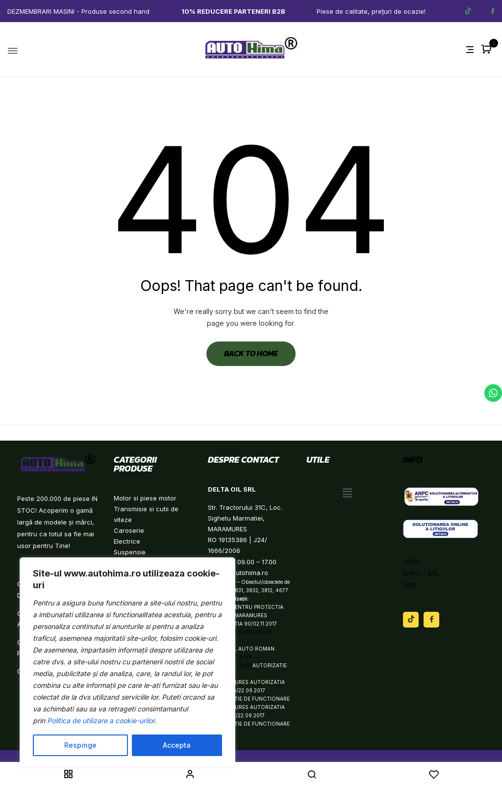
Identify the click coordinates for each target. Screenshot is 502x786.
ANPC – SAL (421, 573)
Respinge (80, 745)
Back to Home (251, 353)
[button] (487, 49)
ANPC (412, 561)
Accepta (177, 745)
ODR (409, 585)
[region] (127, 661)
